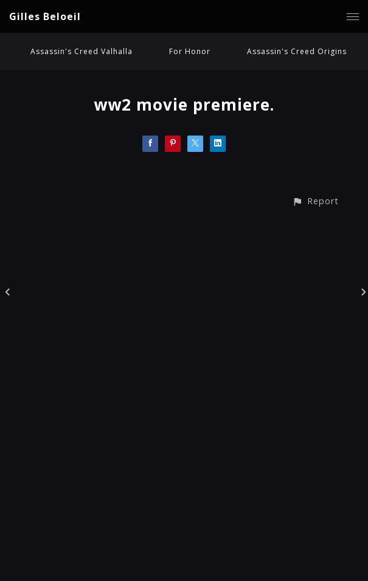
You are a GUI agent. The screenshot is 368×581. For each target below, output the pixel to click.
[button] (315, 200)
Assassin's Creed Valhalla (81, 51)
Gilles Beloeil (45, 16)
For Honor (189, 51)
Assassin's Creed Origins (297, 51)
